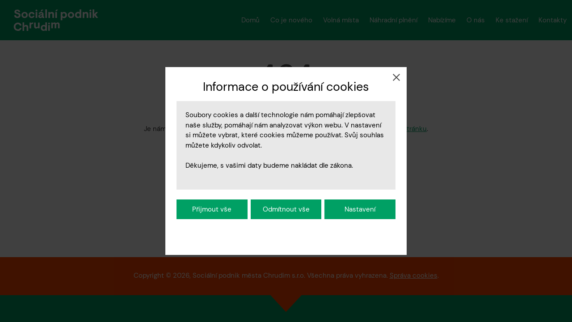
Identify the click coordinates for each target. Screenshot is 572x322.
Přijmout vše (211, 209)
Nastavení (360, 209)
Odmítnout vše (286, 209)
